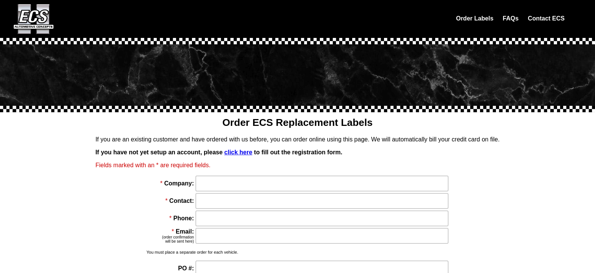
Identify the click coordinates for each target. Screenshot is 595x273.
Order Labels (475, 18)
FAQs (511, 18)
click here (238, 152)
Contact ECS (546, 18)
